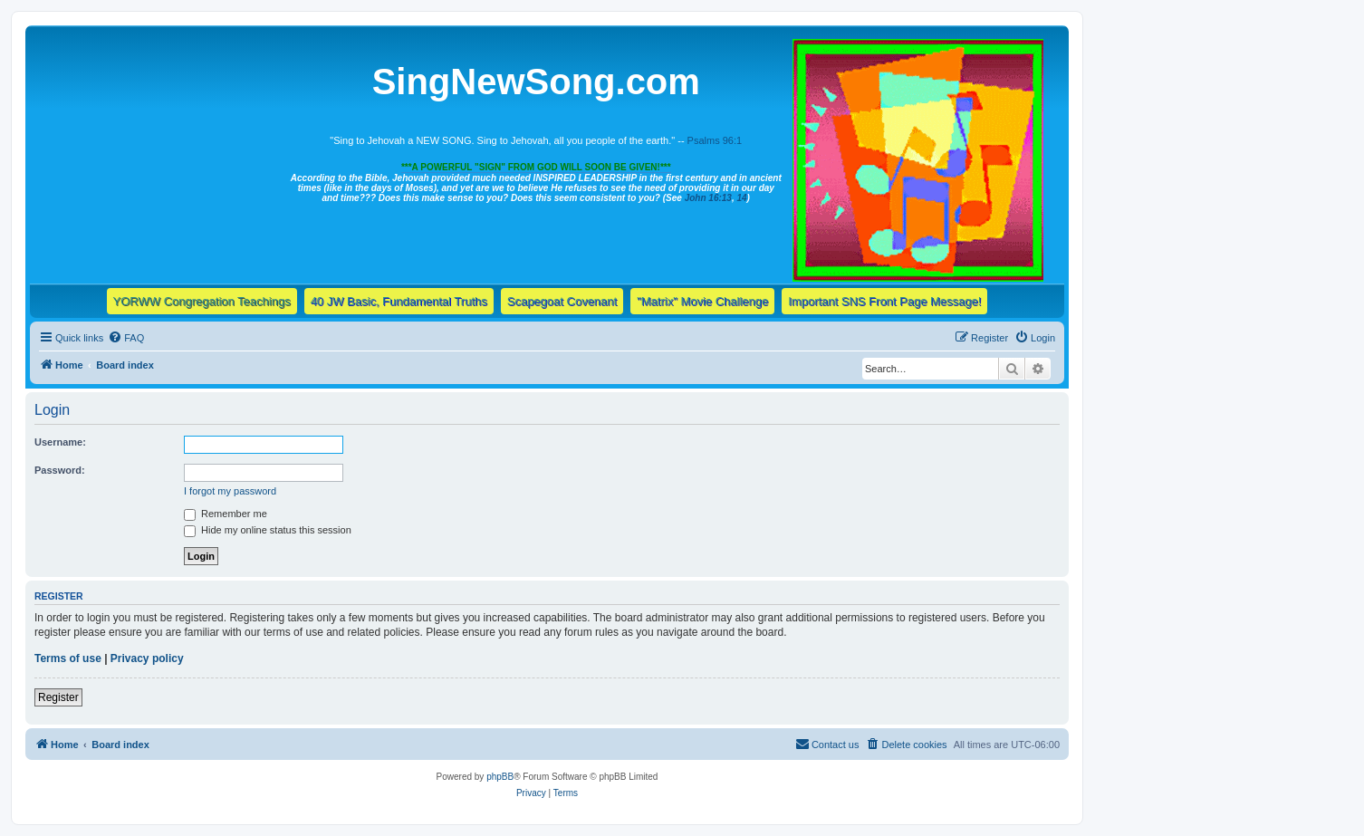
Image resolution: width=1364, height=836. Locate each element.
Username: (60, 442)
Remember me (225, 513)
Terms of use (67, 658)
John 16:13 (708, 198)
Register (58, 697)
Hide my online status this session (267, 529)
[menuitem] (126, 338)
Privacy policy (147, 658)
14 (741, 198)
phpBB (500, 777)
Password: (59, 470)
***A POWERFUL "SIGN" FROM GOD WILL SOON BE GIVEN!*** (536, 167)
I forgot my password (230, 490)
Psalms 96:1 (715, 140)
